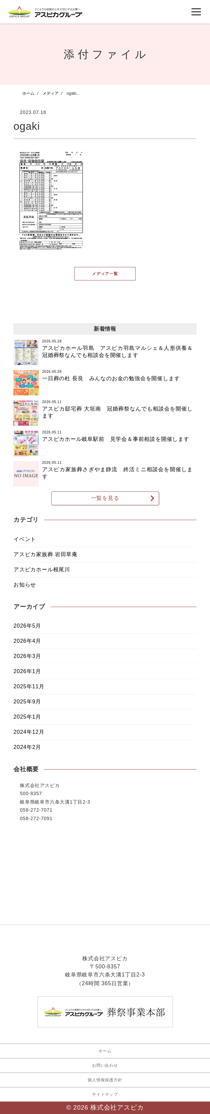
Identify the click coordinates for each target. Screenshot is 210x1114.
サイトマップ (105, 1094)
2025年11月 (28, 687)
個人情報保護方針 (105, 1080)
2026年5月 (27, 626)
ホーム (104, 1051)
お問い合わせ (105, 1065)
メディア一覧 (105, 273)
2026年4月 (27, 641)
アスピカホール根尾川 (41, 569)
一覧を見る (105, 498)
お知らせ (24, 585)
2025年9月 (27, 702)
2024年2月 (27, 747)
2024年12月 (28, 732)
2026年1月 (27, 671)
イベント (24, 539)
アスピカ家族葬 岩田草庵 (45, 554)
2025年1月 (27, 717)
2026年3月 (27, 656)
